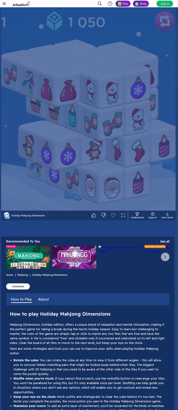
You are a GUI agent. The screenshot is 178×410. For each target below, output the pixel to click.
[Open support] (153, 394)
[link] (123, 4)
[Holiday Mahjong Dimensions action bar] (46, 394)
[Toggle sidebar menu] (4, 3)
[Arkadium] (21, 3)
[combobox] (99, 4)
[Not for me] (103, 394)
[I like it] (93, 394)
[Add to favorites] (113, 394)
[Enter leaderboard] (137, 394)
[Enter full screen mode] (123, 394)
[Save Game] (167, 394)
